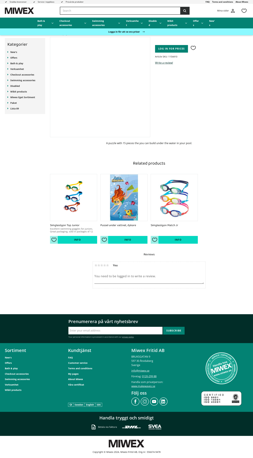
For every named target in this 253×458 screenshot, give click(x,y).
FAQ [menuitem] (208, 1)
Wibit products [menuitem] (172, 23)
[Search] (184, 11)
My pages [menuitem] (73, 373)
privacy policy (128, 337)
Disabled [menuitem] (153, 23)
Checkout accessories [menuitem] (65, 23)
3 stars (101, 265)
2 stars (98, 265)
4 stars (104, 265)
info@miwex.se (140, 370)
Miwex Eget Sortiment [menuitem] (22, 97)
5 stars (107, 265)
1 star (95, 265)
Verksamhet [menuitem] (132, 23)
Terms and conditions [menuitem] (222, 1)
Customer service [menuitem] (77, 362)
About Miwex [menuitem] (242, 1)
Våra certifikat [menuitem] (76, 384)
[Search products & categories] (124, 11)
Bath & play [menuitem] (41, 23)
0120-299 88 (149, 376)
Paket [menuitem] (13, 102)
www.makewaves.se (143, 386)
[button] (244, 11)
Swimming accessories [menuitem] (98, 23)
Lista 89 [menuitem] (14, 108)
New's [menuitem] (212, 23)
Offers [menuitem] (196, 23)
